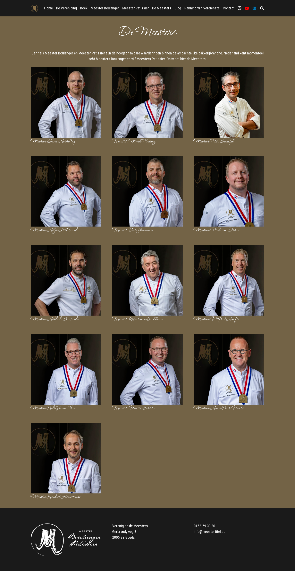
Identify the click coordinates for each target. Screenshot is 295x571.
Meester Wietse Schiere (133, 408)
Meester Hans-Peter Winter (219, 408)
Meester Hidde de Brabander (55, 319)
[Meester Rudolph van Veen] (66, 337)
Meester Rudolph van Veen (53, 408)
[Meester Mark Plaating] (147, 70)
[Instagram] (239, 8)
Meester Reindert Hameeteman (56, 497)
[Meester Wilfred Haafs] (229, 248)
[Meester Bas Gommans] (147, 159)
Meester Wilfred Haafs (216, 319)
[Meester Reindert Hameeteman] (66, 426)
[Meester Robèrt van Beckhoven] (147, 248)
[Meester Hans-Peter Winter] (229, 337)
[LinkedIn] (254, 8)
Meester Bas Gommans (132, 230)
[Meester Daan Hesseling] (66, 70)
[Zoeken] (262, 8)
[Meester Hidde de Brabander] (66, 248)
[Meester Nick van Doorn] (229, 159)
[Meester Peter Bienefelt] (229, 70)
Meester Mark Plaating (133, 141)
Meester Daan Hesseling (53, 141)
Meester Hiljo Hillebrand (54, 230)
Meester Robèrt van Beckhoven (137, 319)
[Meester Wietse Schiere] (147, 337)
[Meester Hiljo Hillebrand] (66, 159)
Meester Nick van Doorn (216, 230)
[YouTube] (247, 8)
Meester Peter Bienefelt (214, 141)
